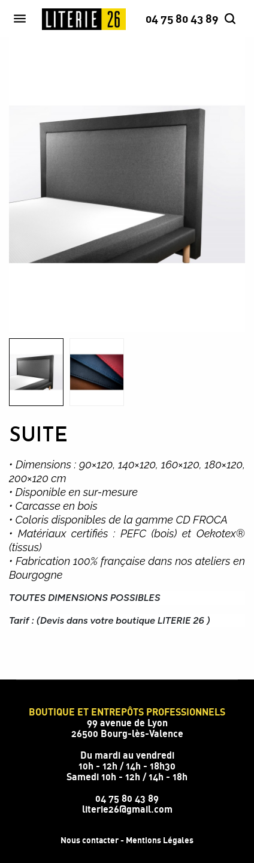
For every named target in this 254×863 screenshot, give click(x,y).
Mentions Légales (159, 840)
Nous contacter (90, 840)
